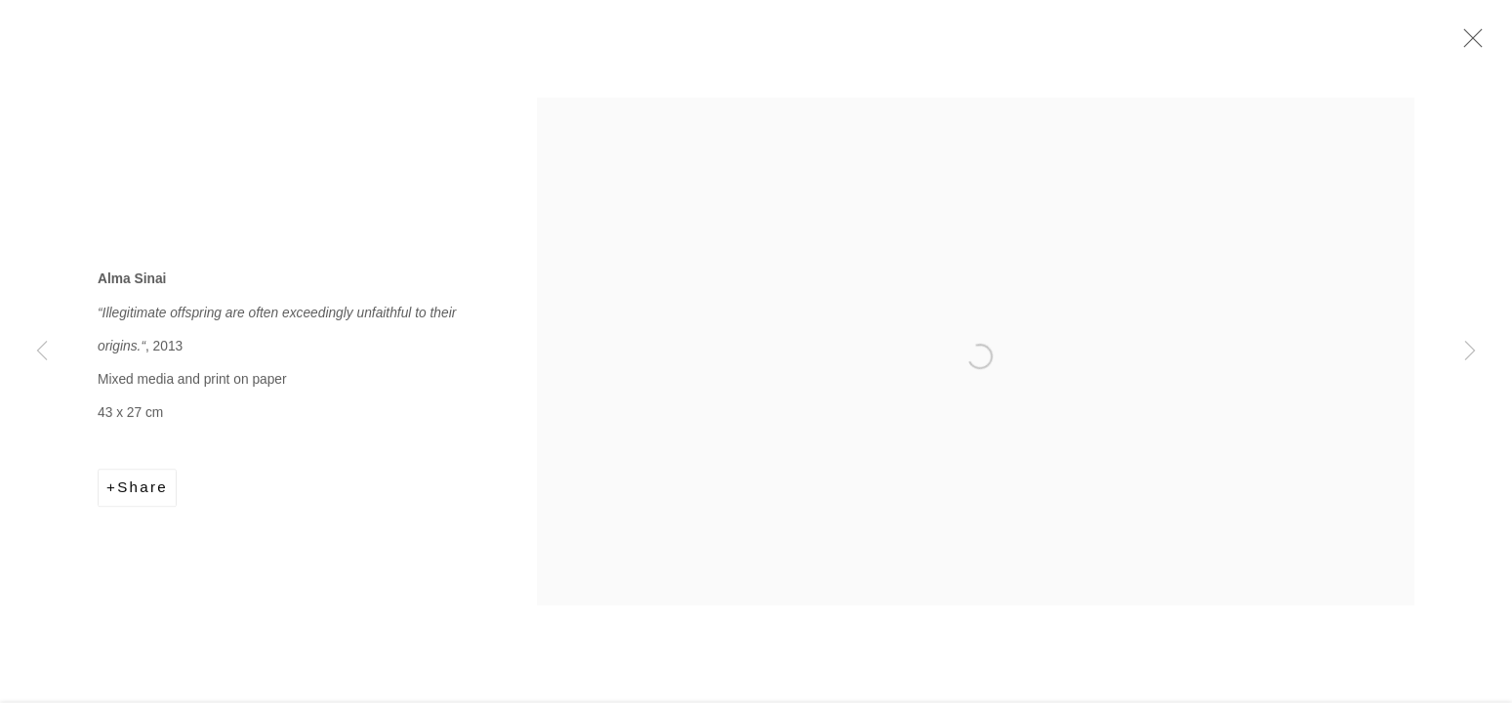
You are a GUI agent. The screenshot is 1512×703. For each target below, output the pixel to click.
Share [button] (142, 489)
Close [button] (1468, 44)
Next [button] (1470, 351)
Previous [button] (42, 351)
